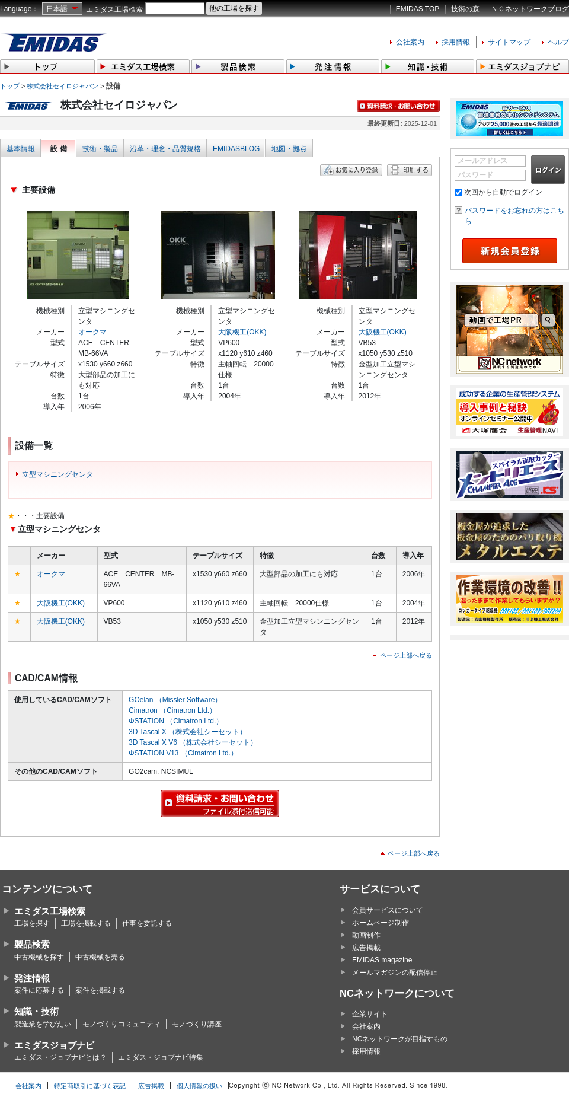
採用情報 (456, 42)
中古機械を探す (39, 957)
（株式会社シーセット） (207, 732)
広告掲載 (366, 947)
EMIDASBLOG (236, 149)
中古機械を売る (100, 957)
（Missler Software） (188, 700)
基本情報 (21, 149)
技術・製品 (100, 149)
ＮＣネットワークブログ (530, 9)
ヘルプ (558, 42)
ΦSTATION (146, 721)
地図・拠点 (289, 149)
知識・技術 (36, 1011)
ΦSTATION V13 (153, 753)
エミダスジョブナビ (54, 1045)
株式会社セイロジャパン (62, 86)
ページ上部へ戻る (406, 655)
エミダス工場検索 (114, 9)
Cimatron (143, 710)
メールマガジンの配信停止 (394, 972)
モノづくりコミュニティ (121, 1024)
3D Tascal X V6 (153, 742)
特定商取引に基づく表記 (90, 1085)
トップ (10, 86)
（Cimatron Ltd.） (187, 710)
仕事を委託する (147, 923)
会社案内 (410, 42)
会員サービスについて (387, 910)
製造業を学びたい (42, 1024)
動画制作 (366, 935)
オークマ (92, 332)
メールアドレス (482, 161)
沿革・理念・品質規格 (165, 149)
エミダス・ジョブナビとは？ (60, 1057)
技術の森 (465, 9)
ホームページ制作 (380, 923)
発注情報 (32, 978)
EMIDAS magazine (382, 960)
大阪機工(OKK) (242, 332)
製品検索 (32, 944)
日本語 (57, 9)
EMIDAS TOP (418, 9)
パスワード (475, 175)
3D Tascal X (148, 732)
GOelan (141, 700)
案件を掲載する (100, 990)
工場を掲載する (86, 923)
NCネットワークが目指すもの (399, 1039)
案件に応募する (39, 990)
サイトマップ (509, 42)
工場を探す (32, 923)
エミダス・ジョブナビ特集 (160, 1057)
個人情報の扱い (199, 1085)
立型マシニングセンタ (57, 474)
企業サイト (370, 1014)
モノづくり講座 (197, 1024)
